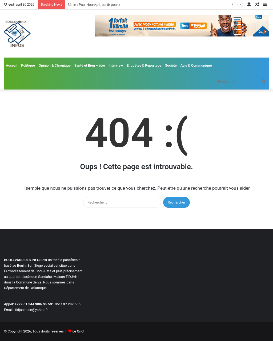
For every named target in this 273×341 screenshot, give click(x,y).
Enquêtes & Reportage (144, 65)
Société (171, 65)
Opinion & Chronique (55, 65)
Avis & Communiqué (196, 65)
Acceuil (11, 65)
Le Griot (78, 331)
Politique (28, 65)
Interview (116, 65)
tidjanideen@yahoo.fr (31, 310)
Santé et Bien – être (89, 65)
